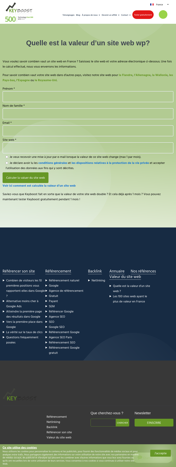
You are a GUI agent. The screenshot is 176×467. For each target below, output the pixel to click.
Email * (88, 128)
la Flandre (126, 75)
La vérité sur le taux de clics (24, 332)
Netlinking (98, 280)
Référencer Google (61, 311)
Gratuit (53, 295)
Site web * (88, 145)
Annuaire (116, 271)
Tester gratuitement (143, 14)
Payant (53, 301)
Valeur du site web (125, 276)
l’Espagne (23, 80)
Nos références (143, 271)
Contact (124, 14)
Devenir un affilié (109, 14)
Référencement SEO (62, 342)
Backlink (95, 271)
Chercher (122, 422)
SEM (52, 306)
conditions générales (52, 162)
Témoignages (68, 14)
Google (54, 285)
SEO (51, 321)
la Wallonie (160, 75)
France (159, 4)
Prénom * (88, 94)
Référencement (58, 271)
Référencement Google (64, 332)
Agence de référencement (66, 290)
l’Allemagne (142, 75)
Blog (78, 14)
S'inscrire (154, 422)
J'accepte (161, 453)
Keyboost (31, 194)
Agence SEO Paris (60, 337)
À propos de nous (90, 14)
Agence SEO (57, 316)
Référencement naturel (64, 280)
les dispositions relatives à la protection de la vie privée (110, 162)
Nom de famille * (88, 111)
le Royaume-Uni (46, 80)
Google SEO (57, 326)
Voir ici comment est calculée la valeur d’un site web (39, 185)
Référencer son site (19, 271)
